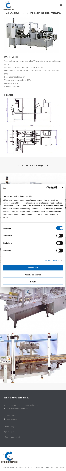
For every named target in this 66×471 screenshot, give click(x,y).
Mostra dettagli (51, 260)
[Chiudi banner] (62, 187)
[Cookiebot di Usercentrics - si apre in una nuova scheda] (46, 187)
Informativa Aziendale (12, 437)
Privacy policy (9, 432)
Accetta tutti (33, 268)
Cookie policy (9, 426)
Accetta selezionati (33, 275)
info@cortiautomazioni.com (18, 409)
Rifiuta (33, 282)
